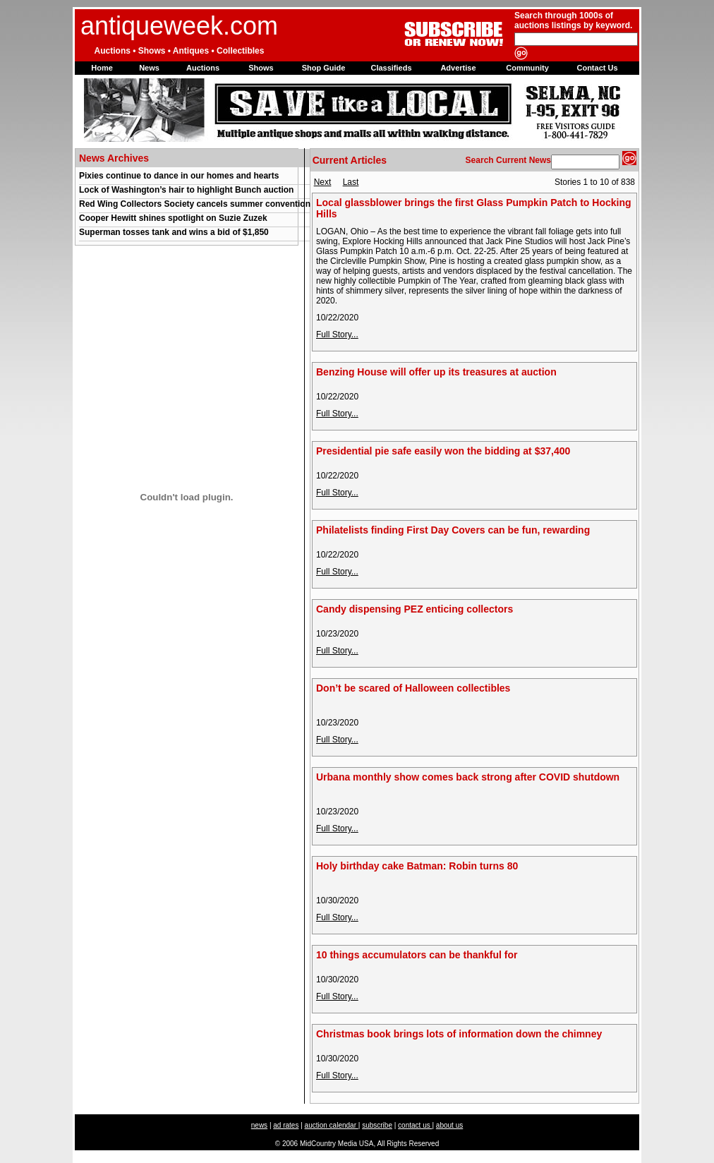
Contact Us (596, 68)
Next (323, 182)
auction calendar (331, 1125)
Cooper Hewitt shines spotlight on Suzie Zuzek (173, 218)
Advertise (458, 68)
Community (527, 68)
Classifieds (390, 68)
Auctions (202, 68)
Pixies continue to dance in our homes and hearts (179, 176)
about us (449, 1125)
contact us (415, 1125)
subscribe (377, 1125)
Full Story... (337, 334)
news (259, 1125)
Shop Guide (324, 68)
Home (102, 68)
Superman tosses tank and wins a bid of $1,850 (174, 232)
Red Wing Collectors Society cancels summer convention (194, 204)
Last (351, 182)
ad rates (285, 1125)
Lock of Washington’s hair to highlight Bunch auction (186, 190)
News (149, 68)
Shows (260, 68)
